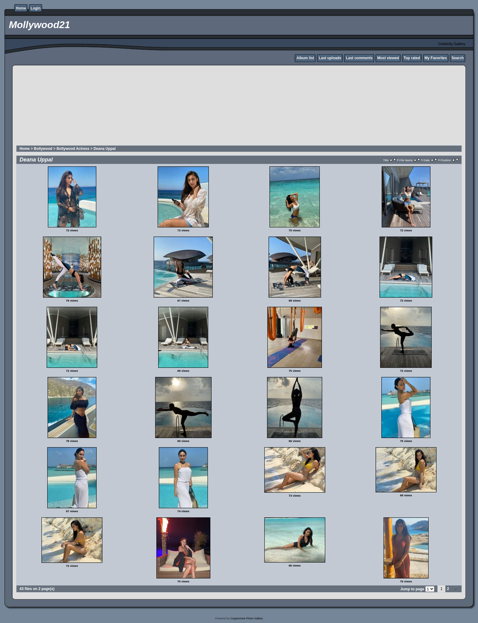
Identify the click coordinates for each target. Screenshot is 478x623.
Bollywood (43, 149)
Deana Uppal (105, 149)
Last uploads (330, 58)
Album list (305, 58)
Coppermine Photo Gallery (246, 618)
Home (21, 8)
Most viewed (388, 58)
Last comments (359, 58)
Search (457, 58)
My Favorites (436, 58)
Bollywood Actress (72, 149)
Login (35, 8)
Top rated (412, 58)
